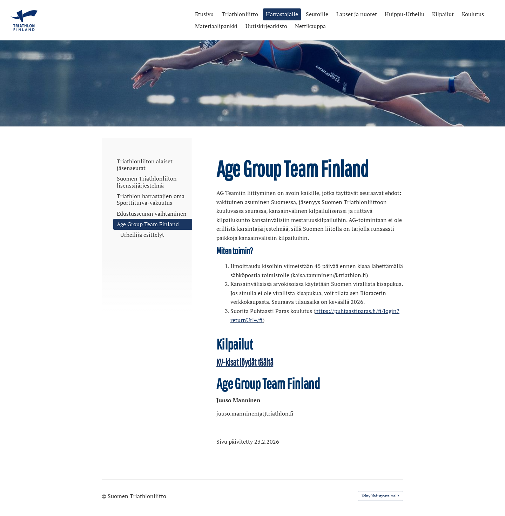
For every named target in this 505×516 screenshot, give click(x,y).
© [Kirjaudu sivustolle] (105, 496)
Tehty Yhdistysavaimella (380, 496)
